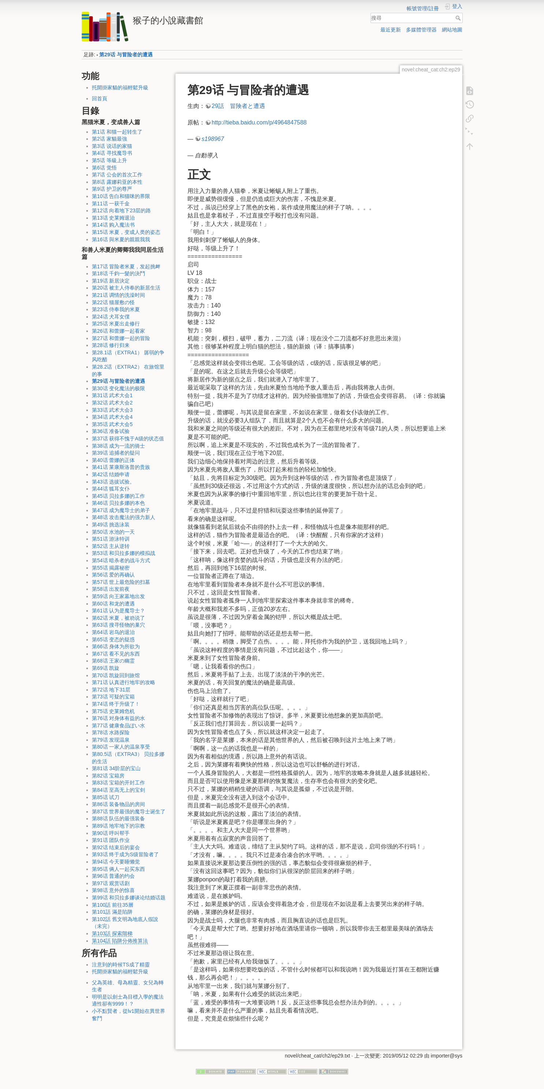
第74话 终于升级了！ (116, 704)
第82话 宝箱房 (108, 776)
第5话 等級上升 (109, 160)
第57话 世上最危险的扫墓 (121, 582)
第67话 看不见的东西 (116, 654)
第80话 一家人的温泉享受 (121, 747)
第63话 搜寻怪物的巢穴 (118, 625)
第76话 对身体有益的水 (118, 718)
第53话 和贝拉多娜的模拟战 (123, 553)
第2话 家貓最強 (109, 139)
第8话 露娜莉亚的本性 (117, 182)
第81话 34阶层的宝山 (116, 768)
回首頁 (99, 98)
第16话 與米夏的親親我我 (121, 239)
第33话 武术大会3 (112, 410)
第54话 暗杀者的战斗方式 (121, 560)
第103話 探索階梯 (112, 933)
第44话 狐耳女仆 (111, 489)
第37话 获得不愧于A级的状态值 (128, 438)
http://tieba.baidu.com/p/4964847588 (259, 122)
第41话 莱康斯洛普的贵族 (121, 467)
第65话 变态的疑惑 (113, 639)
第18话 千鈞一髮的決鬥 (118, 273)
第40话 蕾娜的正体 (113, 460)
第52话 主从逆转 (111, 546)
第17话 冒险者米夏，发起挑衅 (126, 266)
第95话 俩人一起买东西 (118, 869)
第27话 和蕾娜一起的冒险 (121, 338)
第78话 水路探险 (111, 732)
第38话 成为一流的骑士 (118, 446)
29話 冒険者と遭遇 (238, 106)
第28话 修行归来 (111, 345)
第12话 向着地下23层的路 (121, 210)
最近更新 (390, 30)
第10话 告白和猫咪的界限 (121, 196)
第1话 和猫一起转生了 (117, 132)
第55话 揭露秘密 (111, 568)
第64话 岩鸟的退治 (113, 632)
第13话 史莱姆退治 (113, 218)
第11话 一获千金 (111, 203)
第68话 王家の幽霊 (113, 661)
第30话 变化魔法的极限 (118, 388)
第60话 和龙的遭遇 (113, 604)
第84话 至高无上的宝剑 (118, 790)
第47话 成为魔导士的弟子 (121, 510)
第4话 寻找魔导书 (112, 153)
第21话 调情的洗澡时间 (118, 295)
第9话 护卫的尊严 (112, 189)
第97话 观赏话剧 (111, 883)
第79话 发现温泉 (111, 740)
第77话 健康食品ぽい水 (118, 725)
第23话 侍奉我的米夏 (116, 309)
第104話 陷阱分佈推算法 (120, 941)
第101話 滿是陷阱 (112, 912)
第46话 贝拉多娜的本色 (118, 503)
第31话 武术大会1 (112, 395)
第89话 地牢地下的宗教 (118, 826)
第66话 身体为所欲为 (116, 646)
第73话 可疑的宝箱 (113, 697)
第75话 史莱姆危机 (113, 711)
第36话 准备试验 (111, 431)
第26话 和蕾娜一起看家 (118, 331)
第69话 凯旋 (105, 668)
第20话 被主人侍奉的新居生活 (126, 288)
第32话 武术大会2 (112, 403)
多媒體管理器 (421, 30)
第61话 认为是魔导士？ (118, 611)
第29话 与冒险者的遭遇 (125, 54)
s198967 (212, 139)
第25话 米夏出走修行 (116, 324)
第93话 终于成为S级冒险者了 (125, 854)
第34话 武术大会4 (112, 417)
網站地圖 (452, 30)
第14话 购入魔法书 (113, 225)
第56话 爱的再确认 (113, 575)
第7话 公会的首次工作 (117, 175)
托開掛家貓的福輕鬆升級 (120, 87)
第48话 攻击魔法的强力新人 (123, 517)
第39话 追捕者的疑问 (116, 453)
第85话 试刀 (105, 797)
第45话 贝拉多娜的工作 (118, 496)
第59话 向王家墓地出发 (118, 596)
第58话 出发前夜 (111, 589)
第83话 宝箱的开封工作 (118, 783)
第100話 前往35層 (112, 905)
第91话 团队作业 (111, 840)
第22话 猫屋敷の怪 (113, 302)
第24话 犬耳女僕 (111, 317)
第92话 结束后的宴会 (116, 847)
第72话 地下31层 (111, 690)
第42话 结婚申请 (111, 474)
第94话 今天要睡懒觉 (116, 862)
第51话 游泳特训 (111, 539)
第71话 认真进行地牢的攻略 (123, 682)
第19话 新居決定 (111, 281)
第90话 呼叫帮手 (111, 833)
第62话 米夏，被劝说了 (118, 618)
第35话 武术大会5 (112, 424)
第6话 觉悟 (104, 168)
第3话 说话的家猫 (112, 146)
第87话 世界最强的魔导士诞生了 (128, 811)
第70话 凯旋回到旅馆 (116, 675)
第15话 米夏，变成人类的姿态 (126, 232)
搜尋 (458, 17)
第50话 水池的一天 (113, 532)
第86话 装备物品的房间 (118, 804)
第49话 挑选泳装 (111, 524)
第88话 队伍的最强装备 (118, 818)
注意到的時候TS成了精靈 (121, 964)
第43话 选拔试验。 (113, 482)
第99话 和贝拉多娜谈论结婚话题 (128, 897)
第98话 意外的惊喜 (113, 890)
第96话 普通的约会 (113, 876)
